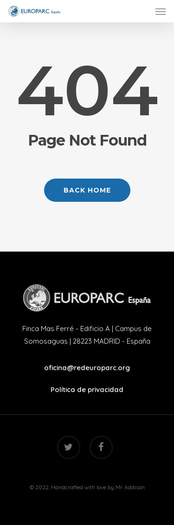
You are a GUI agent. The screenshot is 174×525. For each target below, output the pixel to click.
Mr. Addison (130, 487)
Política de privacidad (87, 389)
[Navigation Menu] (160, 11)
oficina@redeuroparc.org (87, 367)
